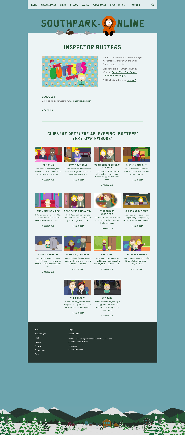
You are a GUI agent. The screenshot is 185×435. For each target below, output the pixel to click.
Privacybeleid (73, 346)
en (119, 4)
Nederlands (73, 333)
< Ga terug (47, 110)
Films (63, 4)
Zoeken (135, 4)
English (71, 329)
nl (123, 4)
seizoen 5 (131, 80)
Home (34, 4)
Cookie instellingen (75, 350)
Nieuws (74, 4)
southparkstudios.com (80, 101)
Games (85, 4)
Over (113, 4)
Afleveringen (49, 4)
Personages (100, 4)
